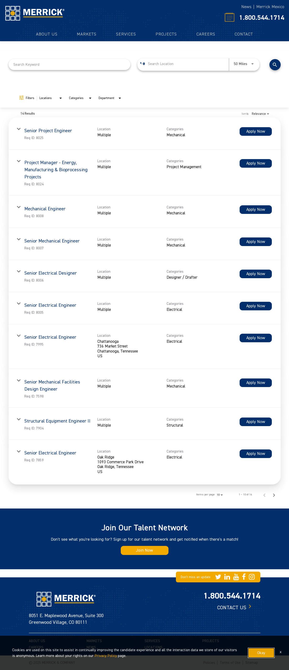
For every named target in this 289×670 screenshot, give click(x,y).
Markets (86, 34)
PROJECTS (210, 641)
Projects (166, 34)
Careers (205, 34)
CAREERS (36, 647)
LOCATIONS (154, 647)
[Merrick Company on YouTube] (236, 577)
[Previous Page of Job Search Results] (264, 494)
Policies (209, 662)
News (246, 7)
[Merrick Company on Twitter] (218, 577)
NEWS (91, 647)
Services (126, 34)
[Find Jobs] (275, 64)
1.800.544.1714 (261, 17)
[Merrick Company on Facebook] (244, 577)
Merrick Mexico (270, 7)
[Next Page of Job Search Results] (274, 494)
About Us (47, 34)
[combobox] (69, 64)
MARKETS (94, 641)
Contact (244, 34)
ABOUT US (37, 641)
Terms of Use (230, 662)
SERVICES (152, 641)
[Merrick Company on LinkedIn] (227, 577)
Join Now (144, 550)
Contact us (231, 607)
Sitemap (251, 662)
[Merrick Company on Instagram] (252, 577)
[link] (145, 133)
